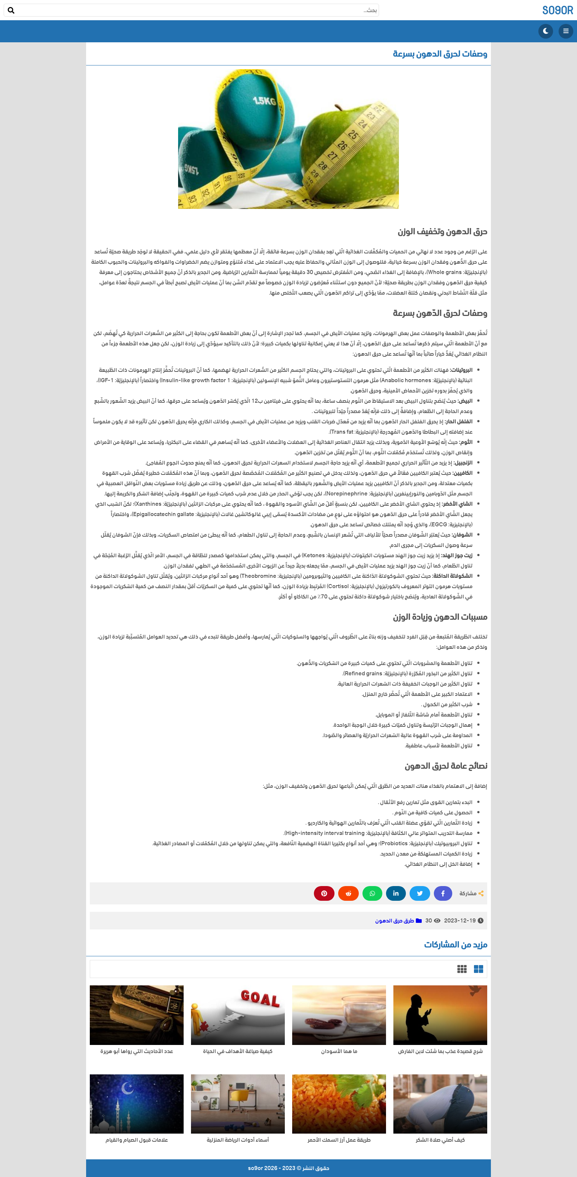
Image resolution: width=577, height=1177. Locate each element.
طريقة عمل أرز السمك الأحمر (339, 1140)
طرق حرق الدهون (394, 920)
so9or (557, 10)
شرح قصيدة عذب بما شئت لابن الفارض (440, 1051)
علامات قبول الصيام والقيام (137, 1140)
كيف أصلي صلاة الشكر (440, 1140)
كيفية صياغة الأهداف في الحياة (238, 1051)
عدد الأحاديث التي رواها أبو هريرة (136, 1051)
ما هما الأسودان (339, 1051)
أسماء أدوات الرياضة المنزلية (238, 1140)
